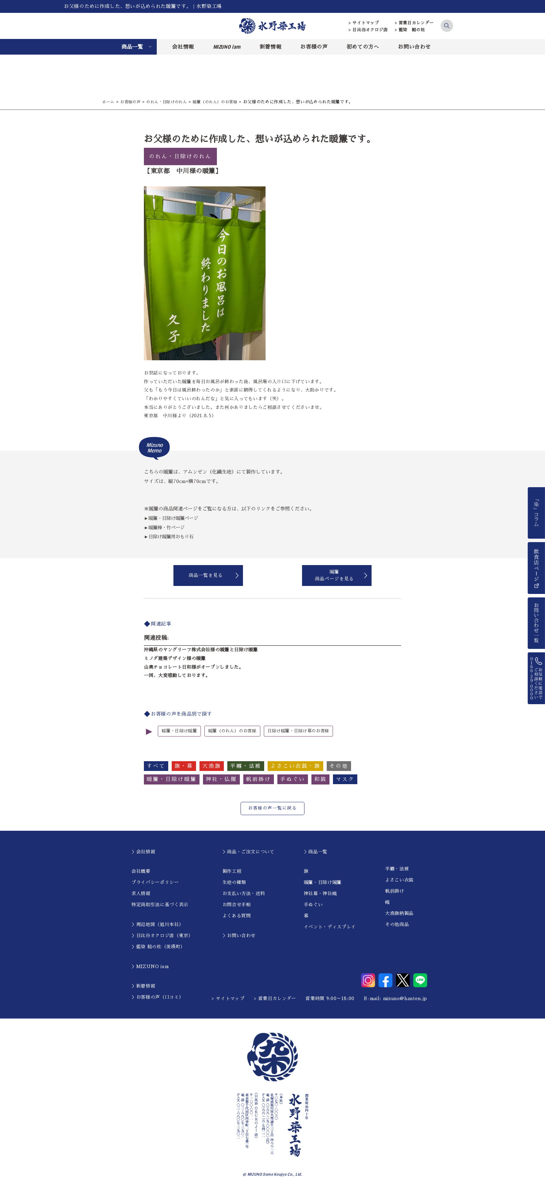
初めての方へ (363, 46)
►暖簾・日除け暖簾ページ (173, 518)
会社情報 (183, 46)
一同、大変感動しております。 (177, 675)
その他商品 (397, 924)
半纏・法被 (397, 869)
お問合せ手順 (236, 904)
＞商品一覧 (315, 851)
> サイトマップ (364, 23)
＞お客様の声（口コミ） (157, 997)
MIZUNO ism (227, 46)
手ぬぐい (313, 904)
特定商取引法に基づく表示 (159, 904)
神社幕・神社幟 (320, 893)
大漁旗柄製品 (399, 913)
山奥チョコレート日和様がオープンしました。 (194, 667)
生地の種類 (234, 882)
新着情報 (271, 46)
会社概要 (141, 871)
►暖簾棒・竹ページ (166, 527)
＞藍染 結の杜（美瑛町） (158, 946)
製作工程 (232, 871)
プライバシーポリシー (155, 882)
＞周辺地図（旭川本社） (157, 924)
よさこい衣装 (399, 880)
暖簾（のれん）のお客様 (223, 102)
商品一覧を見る (206, 575)
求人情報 (141, 893)
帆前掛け (394, 891)
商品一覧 (132, 46)
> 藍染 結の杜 (410, 30)
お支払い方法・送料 (243, 893)
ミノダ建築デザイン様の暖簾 (174, 658)
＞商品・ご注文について (248, 851)
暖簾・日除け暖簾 (181, 731)
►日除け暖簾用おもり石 (170, 536)
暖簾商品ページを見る (334, 575)
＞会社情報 (143, 851)
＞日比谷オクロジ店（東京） (162, 935)
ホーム (108, 102)
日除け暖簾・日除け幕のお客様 (307, 731)
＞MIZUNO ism (150, 966)
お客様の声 (313, 46)
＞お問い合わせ (239, 935)
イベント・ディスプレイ (330, 927)
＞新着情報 (143, 986)
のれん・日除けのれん (171, 102)
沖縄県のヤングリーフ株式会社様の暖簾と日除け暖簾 (201, 649)
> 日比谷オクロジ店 (368, 30)
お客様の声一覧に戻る (272, 808)
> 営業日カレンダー (414, 23)
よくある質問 (236, 916)
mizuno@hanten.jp (405, 998)
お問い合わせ (414, 46)
